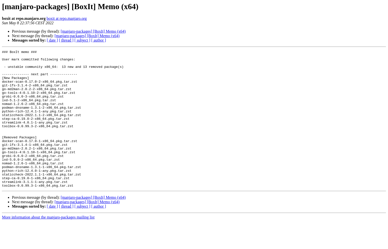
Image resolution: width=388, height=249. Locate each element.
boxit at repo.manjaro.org (67, 18)
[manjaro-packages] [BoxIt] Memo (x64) (93, 31)
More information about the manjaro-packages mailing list (48, 245)
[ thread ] (66, 40)
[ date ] (52, 40)
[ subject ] (82, 40)
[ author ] (98, 40)
